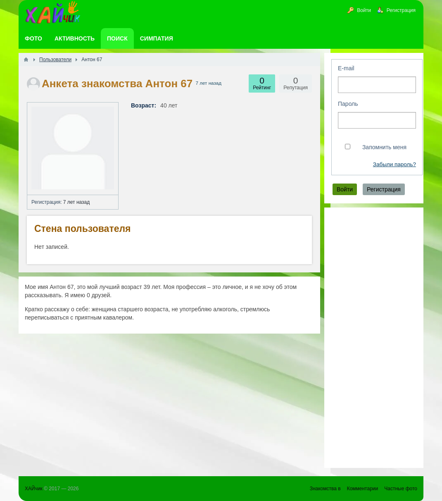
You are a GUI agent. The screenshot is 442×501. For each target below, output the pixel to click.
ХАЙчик (34, 488)
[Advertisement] (373, 338)
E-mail (346, 68)
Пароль (348, 103)
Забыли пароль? (394, 164)
